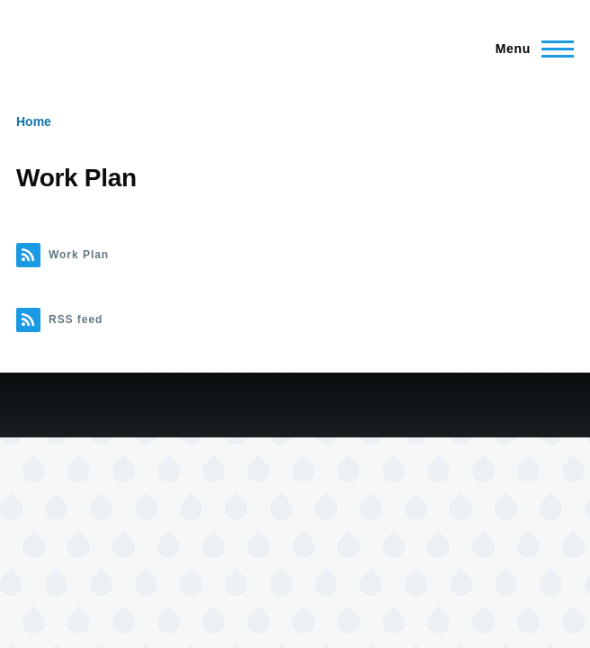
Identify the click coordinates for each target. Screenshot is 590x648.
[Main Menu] (529, 48)
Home (33, 121)
